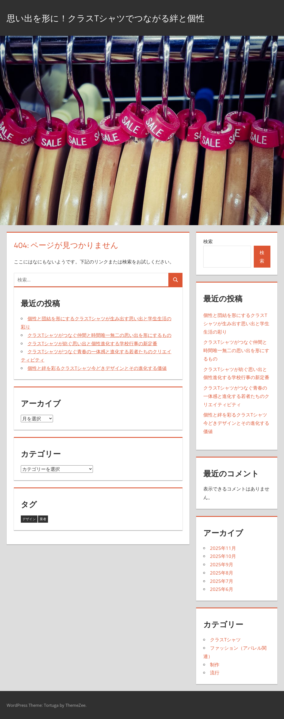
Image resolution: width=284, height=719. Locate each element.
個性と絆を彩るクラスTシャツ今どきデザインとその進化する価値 (97, 368)
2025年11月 (223, 548)
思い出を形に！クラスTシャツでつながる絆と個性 (121, 17)
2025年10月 (223, 556)
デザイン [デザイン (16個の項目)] (29, 519)
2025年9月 (221, 564)
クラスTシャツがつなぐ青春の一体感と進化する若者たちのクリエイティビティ (236, 396)
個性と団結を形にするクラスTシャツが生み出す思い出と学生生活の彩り (236, 323)
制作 (214, 664)
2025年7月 (221, 581)
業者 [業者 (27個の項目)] (43, 519)
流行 (214, 672)
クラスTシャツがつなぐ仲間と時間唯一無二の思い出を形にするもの (99, 335)
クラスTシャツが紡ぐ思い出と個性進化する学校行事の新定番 (92, 343)
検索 (208, 241)
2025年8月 (221, 573)
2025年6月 (221, 589)
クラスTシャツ (225, 639)
